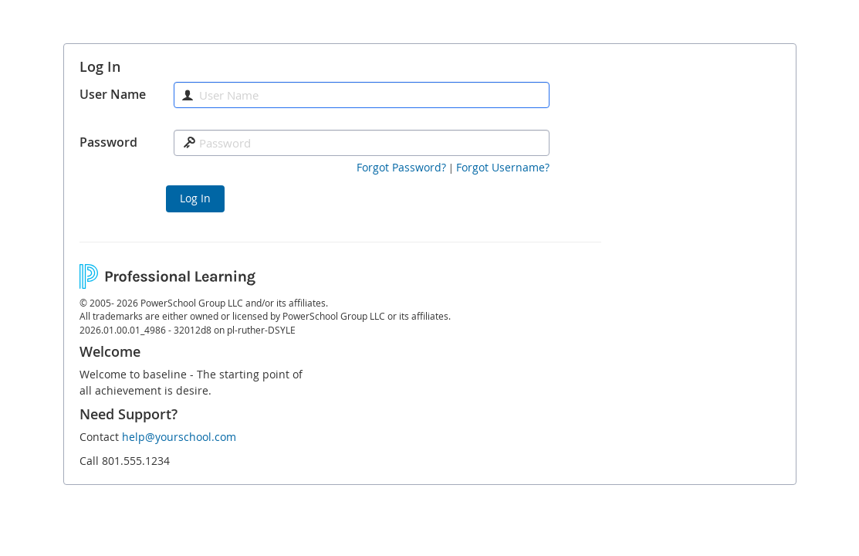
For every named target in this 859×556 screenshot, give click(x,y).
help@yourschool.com (179, 436)
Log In (195, 198)
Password (108, 142)
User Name (112, 94)
